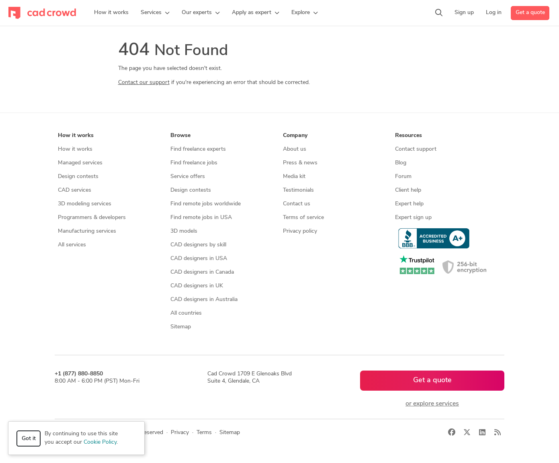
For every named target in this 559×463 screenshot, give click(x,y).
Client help (408, 190)
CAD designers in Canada (202, 272)
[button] (155, 13)
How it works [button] (76, 136)
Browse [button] (180, 136)
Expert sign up (413, 218)
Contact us (296, 204)
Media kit (294, 177)
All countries (186, 313)
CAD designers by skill (198, 245)
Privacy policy (300, 231)
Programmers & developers (92, 218)
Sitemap (180, 327)
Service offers (187, 177)
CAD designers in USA (198, 259)
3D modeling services (84, 204)
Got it (29, 439)
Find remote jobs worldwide (205, 204)
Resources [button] (408, 136)
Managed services (80, 163)
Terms (204, 433)
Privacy (180, 433)
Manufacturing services (87, 231)
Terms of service (303, 218)
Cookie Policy (100, 442)
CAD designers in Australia (204, 300)
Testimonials (298, 190)
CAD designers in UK (196, 286)
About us (294, 149)
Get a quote (530, 13)
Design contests (78, 177)
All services (72, 245)
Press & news (300, 163)
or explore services (432, 404)
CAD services (74, 190)
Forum (403, 177)
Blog (400, 163)
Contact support (415, 149)
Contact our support (144, 83)
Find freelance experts (198, 149)
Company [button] (295, 136)
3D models (183, 231)
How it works (75, 149)
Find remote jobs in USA (201, 218)
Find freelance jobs (193, 163)
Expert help (409, 204)
